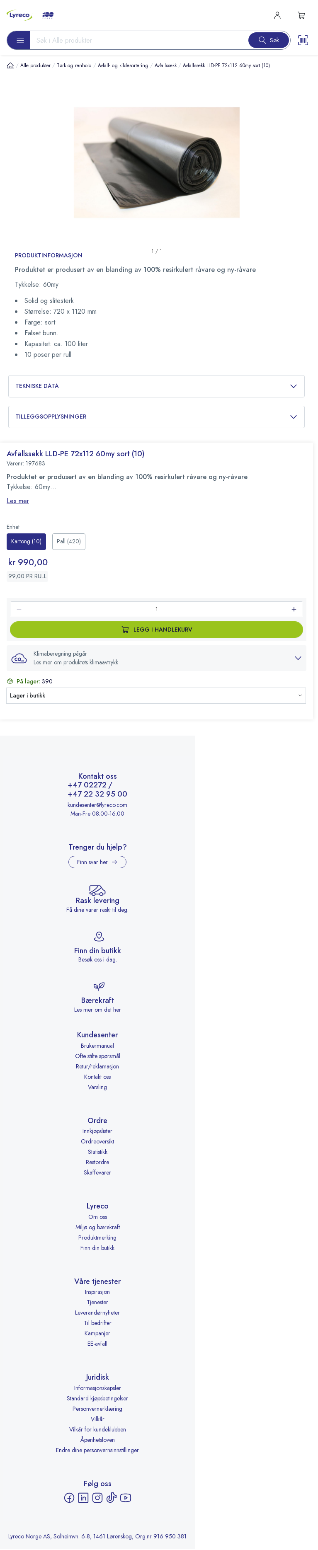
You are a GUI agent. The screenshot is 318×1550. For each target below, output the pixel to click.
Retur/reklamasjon (97, 1067)
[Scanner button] (303, 40)
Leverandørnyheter (97, 1313)
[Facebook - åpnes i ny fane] (69, 1498)
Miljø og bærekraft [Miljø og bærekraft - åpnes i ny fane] (97, 1227)
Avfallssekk (166, 65)
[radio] (26, 541)
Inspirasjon (97, 1292)
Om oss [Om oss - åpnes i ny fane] (97, 1217)
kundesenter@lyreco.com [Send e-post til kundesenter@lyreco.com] (97, 805)
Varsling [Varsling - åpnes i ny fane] (97, 1087)
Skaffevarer (97, 1173)
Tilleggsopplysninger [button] (156, 416)
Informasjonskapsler (97, 1389)
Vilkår (97, 1420)
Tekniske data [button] (156, 386)
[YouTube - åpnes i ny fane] (125, 1498)
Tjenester (97, 1303)
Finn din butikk (97, 1248)
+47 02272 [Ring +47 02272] (87, 786)
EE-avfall (97, 1344)
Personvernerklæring (97, 1409)
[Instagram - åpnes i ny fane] (97, 1498)
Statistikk (97, 1152)
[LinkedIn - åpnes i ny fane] (83, 1498)
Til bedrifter (98, 1324)
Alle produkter (35, 65)
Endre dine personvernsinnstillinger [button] (97, 1451)
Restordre (97, 1163)
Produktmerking (97, 1238)
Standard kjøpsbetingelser (97, 1399)
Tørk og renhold (74, 65)
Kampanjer (97, 1334)
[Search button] (268, 40)
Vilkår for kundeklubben (97, 1430)
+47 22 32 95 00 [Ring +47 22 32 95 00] (97, 795)
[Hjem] (10, 65)
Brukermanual (97, 1046)
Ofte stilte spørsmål (97, 1056)
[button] (156, 658)
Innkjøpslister (97, 1132)
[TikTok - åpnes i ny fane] (111, 1498)
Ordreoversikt (97, 1142)
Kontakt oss (97, 1077)
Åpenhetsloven (97, 1440)
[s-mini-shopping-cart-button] (301, 15)
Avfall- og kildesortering (123, 65)
